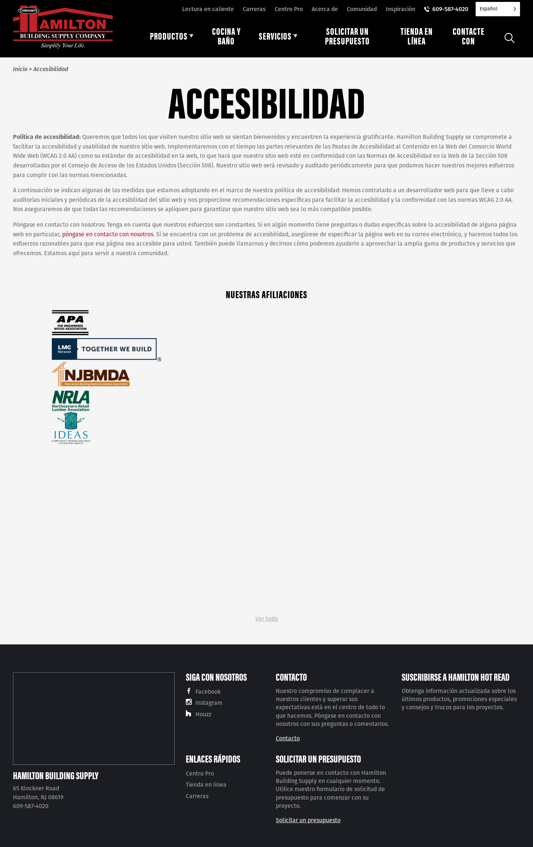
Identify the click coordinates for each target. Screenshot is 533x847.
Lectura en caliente (208, 9)
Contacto (288, 738)
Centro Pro (289, 9)
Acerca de (325, 9)
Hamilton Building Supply (55, 775)
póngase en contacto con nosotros (107, 234)
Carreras (254, 9)
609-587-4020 (450, 9)
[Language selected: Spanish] (498, 9)
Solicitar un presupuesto (308, 820)
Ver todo (266, 618)
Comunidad (362, 9)
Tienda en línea (206, 784)
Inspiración (400, 9)
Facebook (208, 691)
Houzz (203, 714)
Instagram (208, 702)
